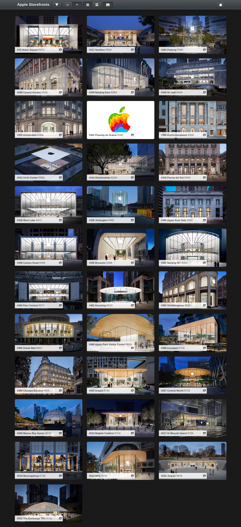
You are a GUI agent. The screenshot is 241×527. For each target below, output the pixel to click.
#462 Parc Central (27, 305)
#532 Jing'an (168, 475)
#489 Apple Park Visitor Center (107, 344)
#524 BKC (95, 475)
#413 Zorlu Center (27, 177)
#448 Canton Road (28, 262)
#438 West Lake (26, 220)
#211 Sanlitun (97, 49)
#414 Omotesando (99, 177)
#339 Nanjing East (99, 92)
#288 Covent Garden (29, 92)
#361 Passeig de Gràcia (103, 135)
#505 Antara (96, 390)
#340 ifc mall (168, 92)
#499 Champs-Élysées (30, 390)
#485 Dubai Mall (26, 348)
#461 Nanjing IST (171, 262)
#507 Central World (172, 390)
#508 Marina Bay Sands (31, 433)
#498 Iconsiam (169, 348)
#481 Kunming (97, 305)
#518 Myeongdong (28, 475)
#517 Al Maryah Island (174, 433)
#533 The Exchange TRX (31, 518)
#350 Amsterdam (27, 135)
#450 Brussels (97, 262)
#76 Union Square (27, 49)
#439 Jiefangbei (98, 220)
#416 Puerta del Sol (172, 177)
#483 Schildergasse (172, 305)
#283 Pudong (168, 49)
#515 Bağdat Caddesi (101, 433)
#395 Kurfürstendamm (174, 135)
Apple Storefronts (33, 4)
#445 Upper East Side (173, 220)
